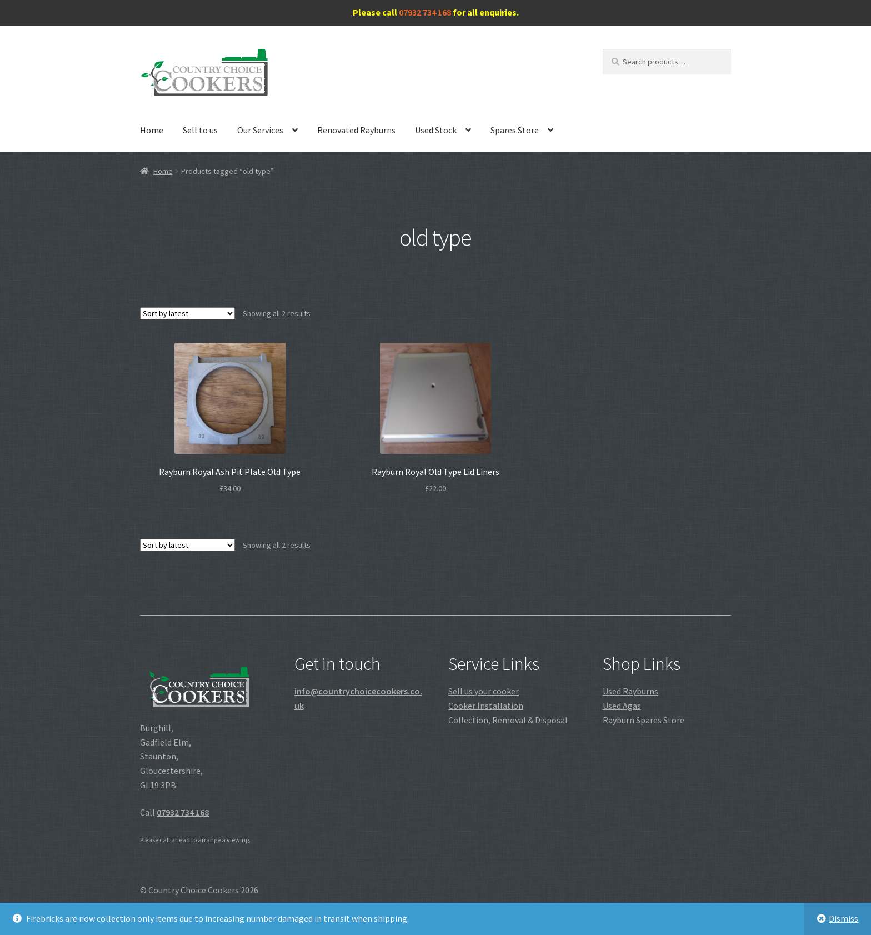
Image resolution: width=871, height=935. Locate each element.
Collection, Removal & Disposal (508, 720)
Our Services (260, 130)
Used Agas (622, 705)
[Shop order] (187, 313)
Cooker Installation (485, 705)
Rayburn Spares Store (643, 720)
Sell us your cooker (483, 691)
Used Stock (436, 130)
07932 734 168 (425, 12)
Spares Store (514, 130)
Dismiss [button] (843, 918)
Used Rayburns (630, 691)
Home (151, 130)
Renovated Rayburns (356, 130)
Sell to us (200, 130)
